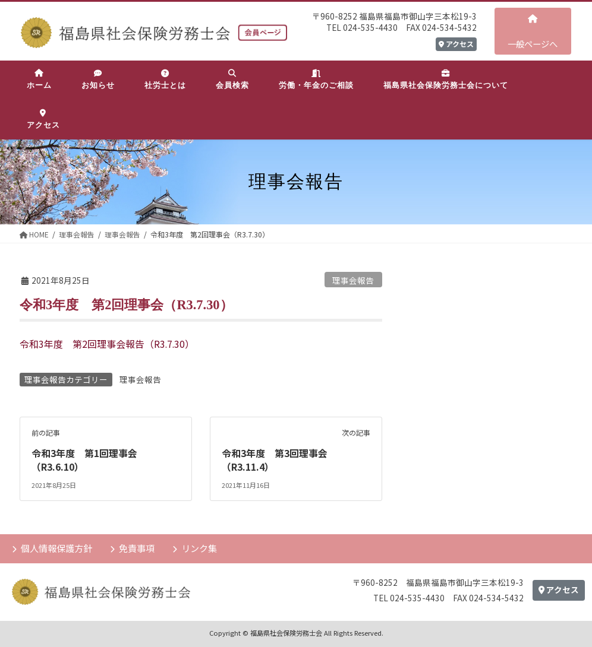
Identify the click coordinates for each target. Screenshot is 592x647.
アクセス (456, 44)
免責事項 (137, 546)
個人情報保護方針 (56, 546)
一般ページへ (533, 32)
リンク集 (199, 546)
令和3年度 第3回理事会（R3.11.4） (275, 459)
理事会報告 (353, 280)
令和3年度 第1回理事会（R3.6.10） (84, 459)
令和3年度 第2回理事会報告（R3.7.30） (108, 344)
